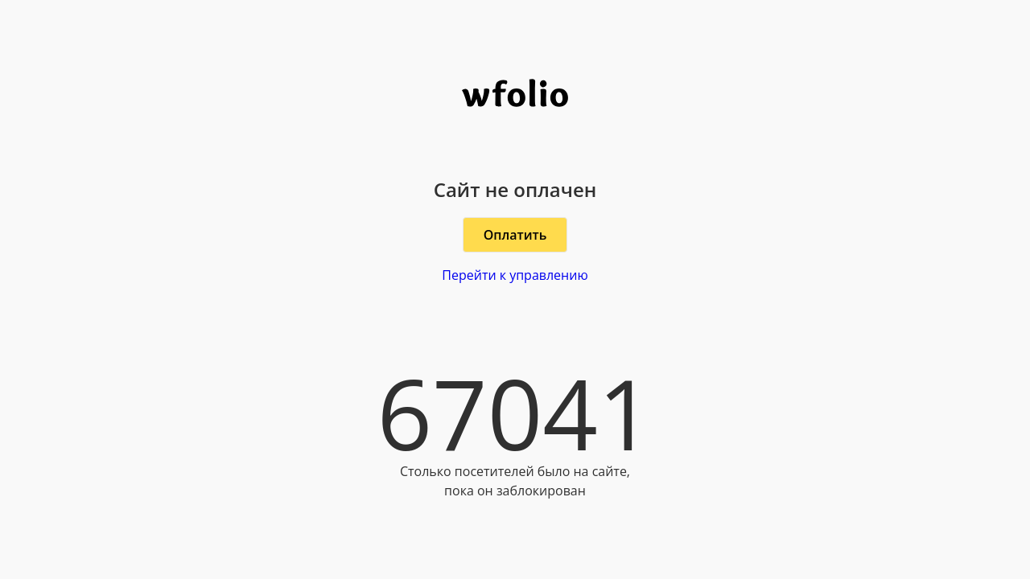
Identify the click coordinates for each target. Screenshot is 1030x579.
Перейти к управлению (514, 275)
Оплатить (515, 235)
